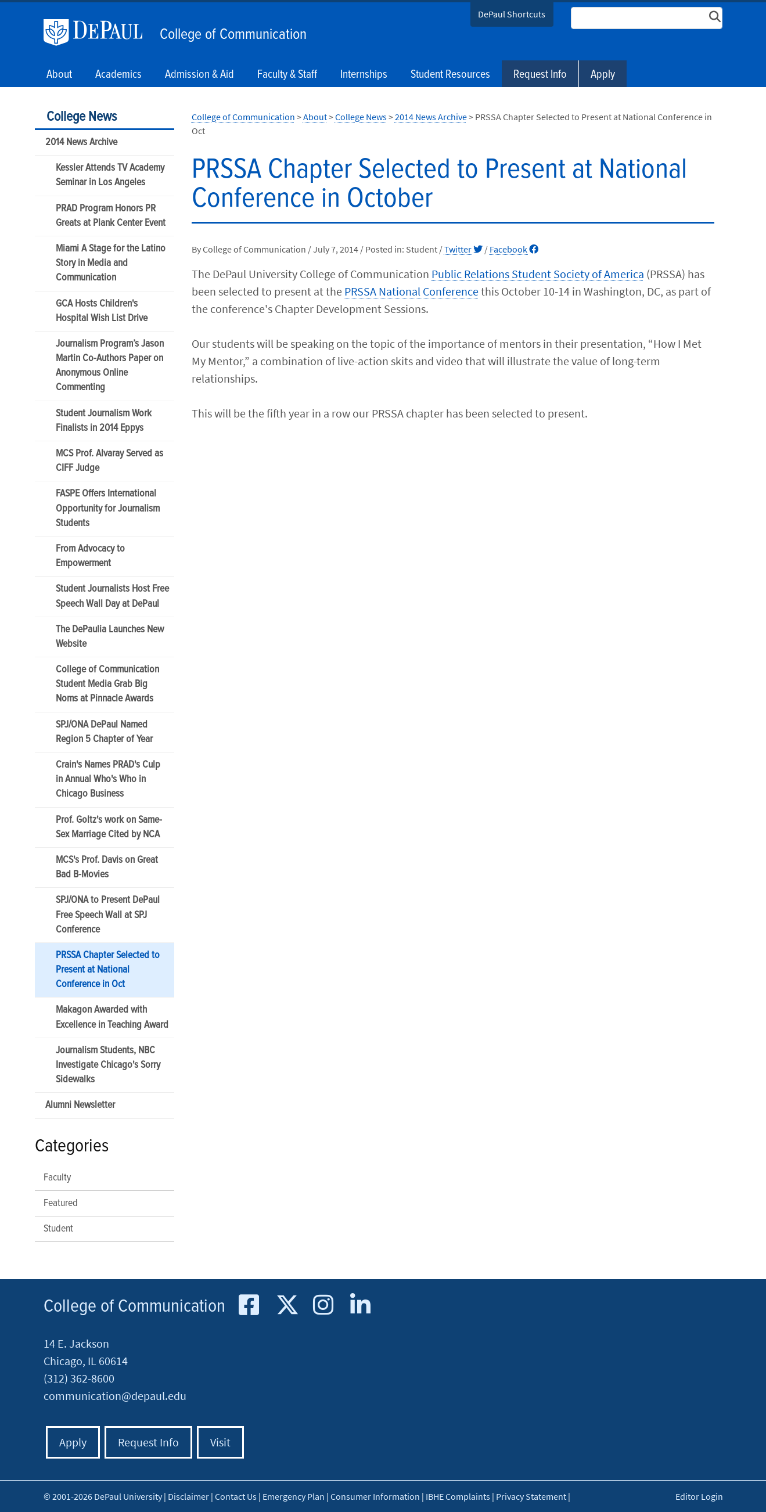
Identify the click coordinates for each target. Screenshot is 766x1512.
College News (81, 117)
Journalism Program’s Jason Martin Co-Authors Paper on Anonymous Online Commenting (110, 366)
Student (58, 1229)
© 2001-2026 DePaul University (103, 1496)
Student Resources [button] (450, 74)
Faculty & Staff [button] (287, 74)
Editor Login (699, 1496)
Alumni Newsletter (80, 1105)
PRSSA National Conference (411, 291)
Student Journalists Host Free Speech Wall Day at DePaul (112, 596)
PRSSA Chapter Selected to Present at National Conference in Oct (108, 970)
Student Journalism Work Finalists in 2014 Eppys (104, 421)
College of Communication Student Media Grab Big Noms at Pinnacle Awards (107, 684)
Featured (61, 1203)
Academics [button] (118, 74)
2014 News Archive (81, 142)
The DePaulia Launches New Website (110, 637)
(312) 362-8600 (79, 1378)
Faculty (57, 1178)
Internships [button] (363, 74)
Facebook (514, 249)
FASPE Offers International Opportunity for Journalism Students (108, 508)
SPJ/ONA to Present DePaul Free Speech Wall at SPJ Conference (108, 915)
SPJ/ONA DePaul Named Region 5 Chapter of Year (104, 732)
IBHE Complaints (458, 1496)
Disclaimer (188, 1496)
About (315, 117)
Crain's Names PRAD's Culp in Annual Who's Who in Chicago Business (108, 779)
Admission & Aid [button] (199, 74)
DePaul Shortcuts (511, 14)
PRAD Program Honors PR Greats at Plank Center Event (111, 216)
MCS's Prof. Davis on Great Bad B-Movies (107, 867)
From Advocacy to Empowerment (90, 556)
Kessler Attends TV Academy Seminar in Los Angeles (110, 175)
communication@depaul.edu (115, 1395)
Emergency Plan (293, 1496)
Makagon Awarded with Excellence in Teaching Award (112, 1017)
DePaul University (99, 32)
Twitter (463, 249)
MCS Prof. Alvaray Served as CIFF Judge (109, 461)
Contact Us (236, 1496)
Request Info (540, 74)
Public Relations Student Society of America (537, 274)
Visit (220, 1442)
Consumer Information (375, 1496)
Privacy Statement (531, 1496)
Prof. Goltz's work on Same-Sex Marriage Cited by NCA (109, 827)
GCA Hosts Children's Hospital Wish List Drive (102, 311)
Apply (603, 74)
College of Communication (233, 35)
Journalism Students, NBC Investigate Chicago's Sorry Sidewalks (108, 1065)
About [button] (59, 74)
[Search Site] (647, 18)
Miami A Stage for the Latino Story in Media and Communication (111, 263)
